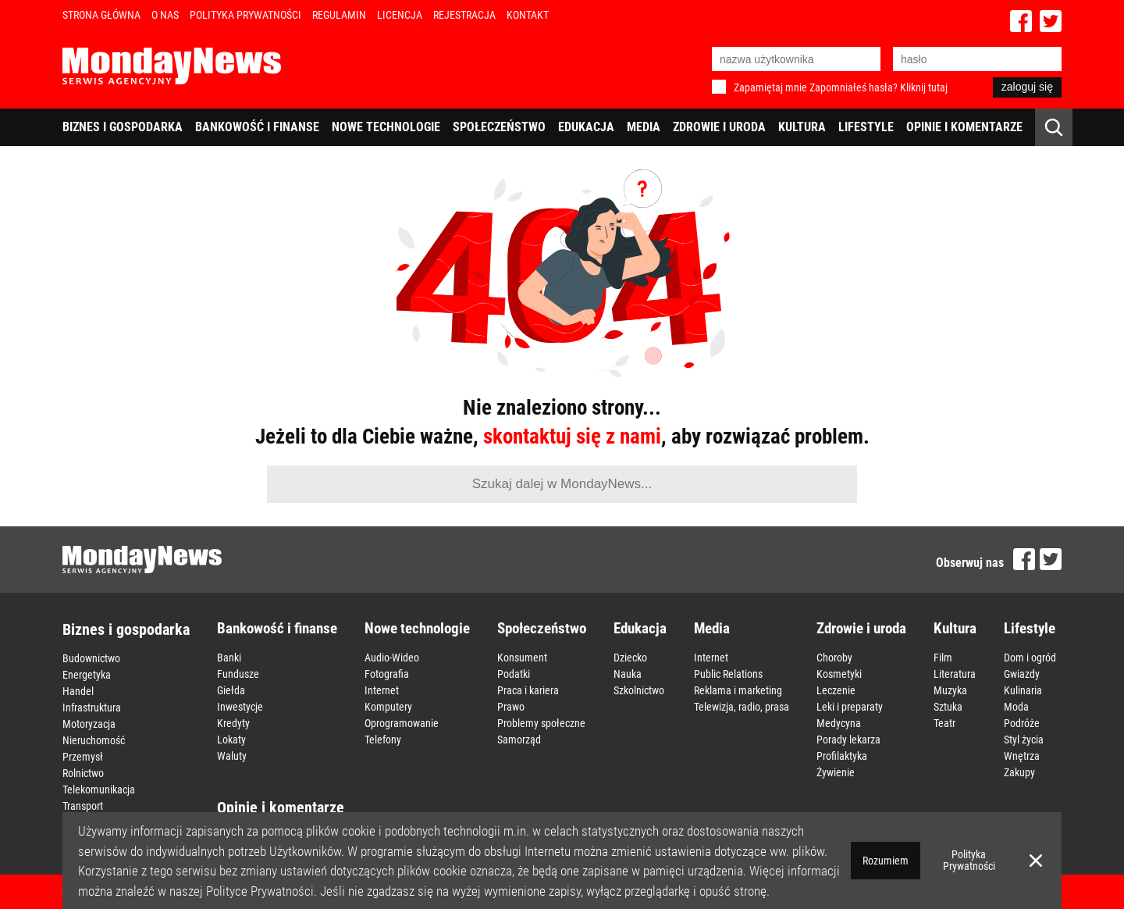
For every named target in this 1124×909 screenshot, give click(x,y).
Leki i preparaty (849, 706)
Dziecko (630, 657)
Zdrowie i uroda (719, 126)
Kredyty (233, 723)
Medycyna (838, 723)
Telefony (383, 739)
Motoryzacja (89, 724)
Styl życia (1024, 739)
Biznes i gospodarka (122, 126)
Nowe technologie (386, 126)
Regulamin (339, 15)
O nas (165, 15)
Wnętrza (1022, 756)
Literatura (955, 674)
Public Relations (728, 674)
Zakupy (1019, 772)
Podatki (513, 674)
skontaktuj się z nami (572, 436)
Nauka (628, 674)
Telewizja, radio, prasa (741, 706)
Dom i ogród (1030, 657)
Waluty (232, 756)
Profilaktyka (841, 756)
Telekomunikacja (98, 789)
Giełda (231, 690)
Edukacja (586, 126)
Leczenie (835, 690)
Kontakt (528, 15)
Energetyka (86, 674)
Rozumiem (886, 860)
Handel (78, 691)
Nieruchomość (93, 740)
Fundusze (238, 674)
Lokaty (231, 739)
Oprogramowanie (402, 723)
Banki (229, 657)
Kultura (802, 126)
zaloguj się (1027, 86)
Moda (1016, 706)
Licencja (399, 15)
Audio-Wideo (392, 657)
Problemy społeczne (541, 723)
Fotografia (387, 674)
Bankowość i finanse (257, 126)
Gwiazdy (1022, 674)
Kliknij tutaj (924, 87)
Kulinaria (1023, 690)
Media (643, 126)
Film (943, 657)
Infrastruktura (91, 707)
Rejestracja (464, 15)
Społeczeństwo (499, 126)
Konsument (522, 657)
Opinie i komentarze (964, 126)
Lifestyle (866, 126)
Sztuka (948, 706)
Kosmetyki (839, 674)
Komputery (388, 706)
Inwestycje (240, 706)
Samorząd (519, 739)
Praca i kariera (528, 690)
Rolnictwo (83, 773)
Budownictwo (91, 658)
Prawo (511, 706)
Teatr (944, 723)
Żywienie (835, 772)
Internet (382, 690)
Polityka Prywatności (245, 15)
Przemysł (82, 756)
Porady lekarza (848, 739)
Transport (82, 806)
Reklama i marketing (738, 690)
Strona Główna (101, 15)
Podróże (1022, 723)
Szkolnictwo (639, 690)
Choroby (834, 657)
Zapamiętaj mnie (770, 87)
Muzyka (950, 690)
